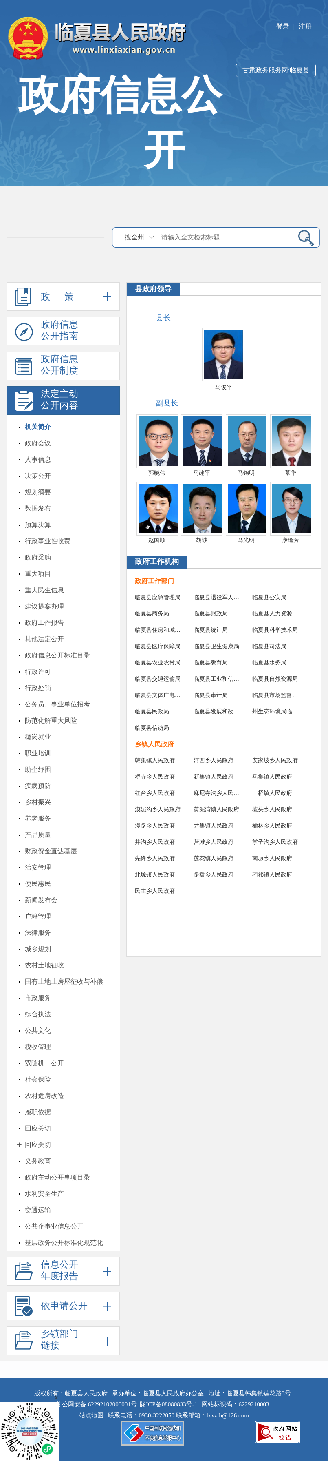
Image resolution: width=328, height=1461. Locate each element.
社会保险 (38, 1079)
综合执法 (38, 1014)
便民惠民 (38, 883)
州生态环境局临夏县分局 (275, 711)
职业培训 (38, 753)
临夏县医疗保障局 (158, 646)
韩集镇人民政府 (155, 760)
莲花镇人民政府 (213, 858)
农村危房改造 (44, 1095)
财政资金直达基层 (51, 851)
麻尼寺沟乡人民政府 (217, 793)
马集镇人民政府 (272, 777)
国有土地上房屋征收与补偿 (64, 981)
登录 (282, 26)
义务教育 (38, 1161)
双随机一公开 (44, 1063)
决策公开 (38, 475)
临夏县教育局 (211, 663)
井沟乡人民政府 (155, 842)
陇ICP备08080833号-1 (168, 1404)
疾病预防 (38, 785)
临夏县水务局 (269, 663)
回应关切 (38, 1128)
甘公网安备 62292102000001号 (96, 1404)
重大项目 (38, 573)
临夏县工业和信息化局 (217, 679)
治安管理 (38, 867)
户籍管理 (38, 916)
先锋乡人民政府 (155, 858)
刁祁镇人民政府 (272, 875)
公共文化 (38, 1030)
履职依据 (38, 1112)
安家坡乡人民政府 (275, 760)
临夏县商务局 (152, 614)
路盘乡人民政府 (213, 875)
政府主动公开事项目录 (57, 1177)
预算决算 (38, 524)
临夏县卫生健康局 (216, 646)
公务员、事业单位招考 (57, 704)
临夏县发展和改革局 (217, 711)
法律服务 (38, 932)
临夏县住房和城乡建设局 (158, 630)
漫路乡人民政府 (155, 826)
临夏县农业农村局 (158, 663)
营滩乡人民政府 (213, 842)
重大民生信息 (44, 590)
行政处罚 (38, 687)
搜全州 (134, 237)
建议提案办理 (44, 606)
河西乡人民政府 (213, 760)
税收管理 (38, 1046)
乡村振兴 (38, 802)
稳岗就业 (38, 736)
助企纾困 (38, 769)
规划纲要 (38, 492)
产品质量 (38, 834)
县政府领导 (153, 289)
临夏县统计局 (211, 630)
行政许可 (38, 671)
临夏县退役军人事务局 (217, 597)
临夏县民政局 (152, 711)
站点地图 (93, 1415)
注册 (305, 26)
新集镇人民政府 (213, 777)
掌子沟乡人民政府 (275, 842)
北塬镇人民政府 (155, 875)
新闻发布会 (41, 900)
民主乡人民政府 (155, 891)
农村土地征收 (44, 965)
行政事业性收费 (47, 541)
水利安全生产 (44, 1193)
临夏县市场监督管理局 (275, 695)
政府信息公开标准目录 (57, 655)
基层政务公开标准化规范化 (64, 1242)
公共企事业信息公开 (54, 1226)
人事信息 (38, 459)
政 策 (63, 296)
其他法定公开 (44, 638)
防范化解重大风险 (51, 720)
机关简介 (38, 426)
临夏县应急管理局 (158, 597)
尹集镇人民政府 (213, 826)
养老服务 (38, 818)
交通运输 (38, 1209)
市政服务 (38, 997)
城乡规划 (38, 948)
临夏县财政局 (211, 614)
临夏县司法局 (269, 646)
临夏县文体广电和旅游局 (158, 695)
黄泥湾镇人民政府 (216, 809)
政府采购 (38, 557)
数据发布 (38, 508)
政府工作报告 (44, 622)
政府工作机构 (157, 562)
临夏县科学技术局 (275, 630)
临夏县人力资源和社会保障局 (275, 614)
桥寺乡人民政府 (155, 777)
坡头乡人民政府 (272, 809)
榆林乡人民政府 (272, 826)
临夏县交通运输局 (158, 679)
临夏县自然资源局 (275, 679)
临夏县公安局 (269, 597)
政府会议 (38, 443)
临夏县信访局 (152, 728)
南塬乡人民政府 (272, 858)
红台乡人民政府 (155, 793)
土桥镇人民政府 (272, 793)
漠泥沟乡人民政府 (158, 809)
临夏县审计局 (211, 695)
